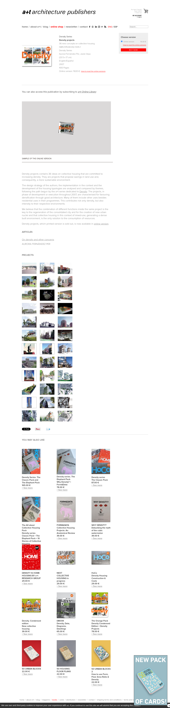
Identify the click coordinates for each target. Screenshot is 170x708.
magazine (46, 700)
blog (45, 27)
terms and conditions (132, 700)
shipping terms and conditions (109, 700)
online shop (57, 27)
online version (101, 224)
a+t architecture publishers (62, 12)
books (54, 700)
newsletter (71, 27)
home (25, 27)
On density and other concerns (38, 240)
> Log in (139, 17)
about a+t (35, 27)
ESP (115, 27)
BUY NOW (133, 50)
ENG (110, 27)
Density (83, 191)
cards (62, 700)
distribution (70, 700)
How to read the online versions (93, 71)
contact (84, 27)
